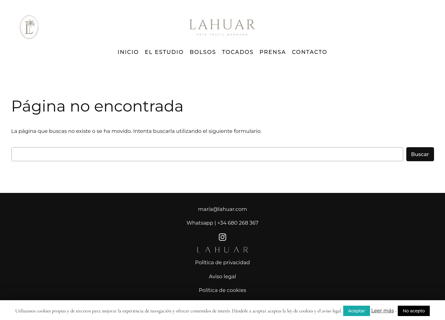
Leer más (382, 311)
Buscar (420, 154)
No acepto (414, 311)
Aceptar (356, 311)
